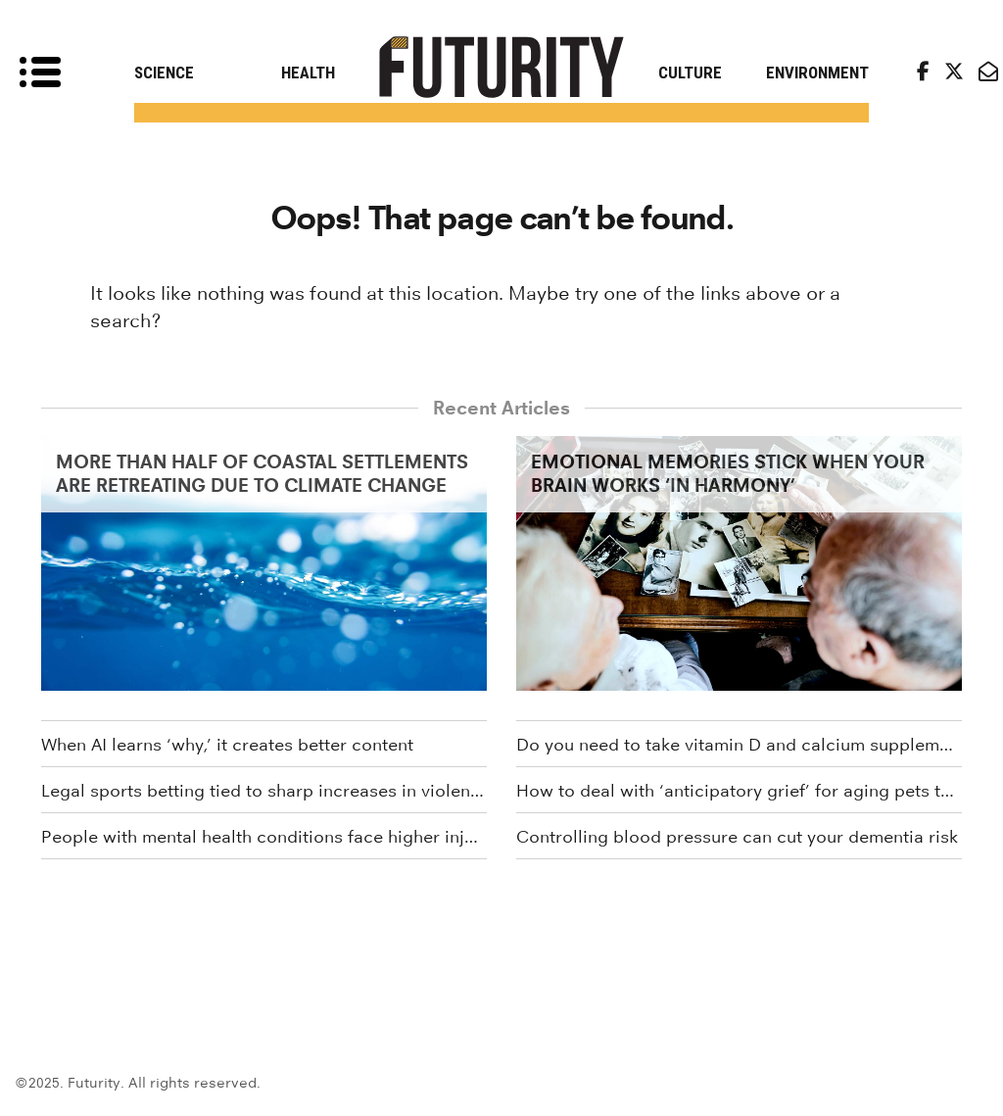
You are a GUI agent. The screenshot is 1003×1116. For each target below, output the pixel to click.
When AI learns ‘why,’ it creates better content (227, 744)
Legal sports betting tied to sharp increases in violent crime (264, 791)
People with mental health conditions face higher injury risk (264, 837)
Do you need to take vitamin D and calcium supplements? (739, 744)
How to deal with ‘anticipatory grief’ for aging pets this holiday (739, 791)
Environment (817, 72)
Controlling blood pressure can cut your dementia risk (737, 837)
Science (164, 72)
